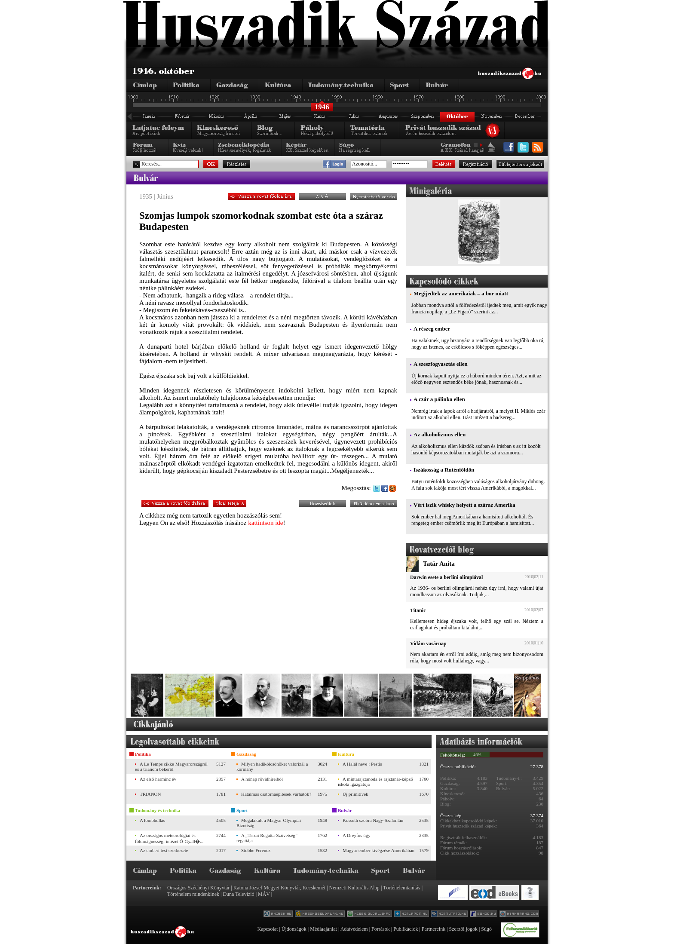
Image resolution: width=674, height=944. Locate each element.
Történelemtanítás (401, 888)
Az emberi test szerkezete (164, 850)
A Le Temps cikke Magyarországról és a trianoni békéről (171, 766)
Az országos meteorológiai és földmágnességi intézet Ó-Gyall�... (169, 838)
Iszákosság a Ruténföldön (444, 469)
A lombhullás (152, 820)
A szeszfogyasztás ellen (441, 364)
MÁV (264, 894)
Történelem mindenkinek (193, 894)
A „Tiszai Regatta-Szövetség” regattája (266, 838)
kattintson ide (265, 522)
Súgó (486, 929)
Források (380, 929)
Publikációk (405, 929)
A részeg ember (432, 328)
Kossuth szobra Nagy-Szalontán (373, 820)
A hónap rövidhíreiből (262, 779)
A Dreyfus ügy (357, 835)
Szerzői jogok (463, 929)
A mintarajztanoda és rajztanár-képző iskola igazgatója (375, 781)
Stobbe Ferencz (255, 850)
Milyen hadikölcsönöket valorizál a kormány (272, 766)
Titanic (418, 610)
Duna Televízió (238, 894)
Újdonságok (294, 929)
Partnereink (433, 929)
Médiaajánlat (323, 929)
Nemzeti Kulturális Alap (354, 888)
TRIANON (150, 794)
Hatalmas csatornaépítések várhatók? (276, 794)
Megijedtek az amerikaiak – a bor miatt (461, 293)
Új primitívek (355, 794)
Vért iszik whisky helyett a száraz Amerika (464, 505)
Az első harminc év (158, 779)
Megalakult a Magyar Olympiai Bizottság (268, 823)
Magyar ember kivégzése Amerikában (378, 850)
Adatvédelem (354, 929)
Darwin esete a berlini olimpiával (446, 577)
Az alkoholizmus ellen (440, 434)
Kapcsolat (267, 929)
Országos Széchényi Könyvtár (198, 888)
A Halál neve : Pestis (362, 763)
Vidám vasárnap (428, 644)
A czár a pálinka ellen (439, 399)
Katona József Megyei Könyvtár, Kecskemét (279, 888)
